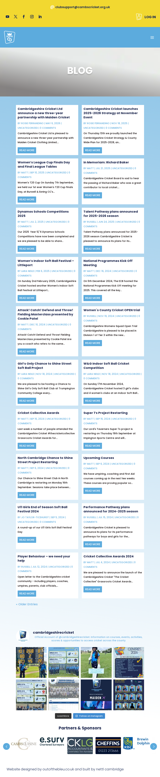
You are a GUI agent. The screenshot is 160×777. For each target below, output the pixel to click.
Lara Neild (27, 271)
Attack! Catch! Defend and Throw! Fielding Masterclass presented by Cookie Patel (45, 314)
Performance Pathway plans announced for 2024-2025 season (110, 509)
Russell (91, 222)
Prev (6, 746)
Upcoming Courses (98, 458)
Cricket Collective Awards (38, 413)
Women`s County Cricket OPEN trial (111, 310)
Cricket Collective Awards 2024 (108, 556)
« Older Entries (27, 604)
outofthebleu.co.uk (58, 769)
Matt (24, 172)
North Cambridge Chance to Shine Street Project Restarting (45, 460)
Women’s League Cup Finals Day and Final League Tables (44, 164)
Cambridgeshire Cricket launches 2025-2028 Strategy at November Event (110, 113)
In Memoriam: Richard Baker (106, 162)
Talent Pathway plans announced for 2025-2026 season (110, 213)
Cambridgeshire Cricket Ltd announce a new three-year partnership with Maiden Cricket (44, 113)
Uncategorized (28, 128)
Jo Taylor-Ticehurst (35, 517)
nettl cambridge (110, 769)
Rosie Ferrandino (32, 123)
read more (26, 150)
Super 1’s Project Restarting (105, 413)
